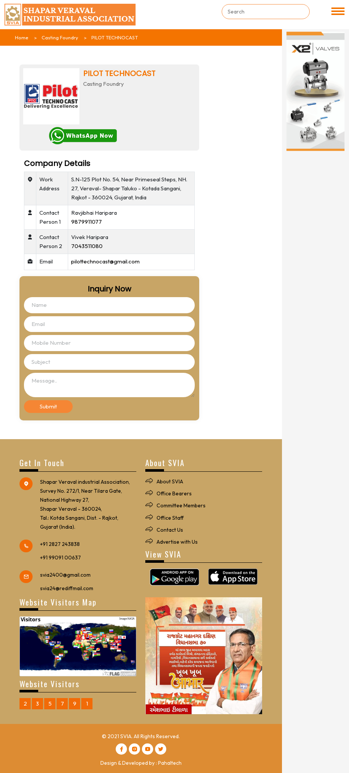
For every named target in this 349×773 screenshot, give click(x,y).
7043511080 (87, 246)
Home (21, 37)
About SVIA (170, 481)
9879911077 (86, 221)
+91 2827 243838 (60, 544)
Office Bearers (174, 493)
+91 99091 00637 (60, 557)
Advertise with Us (177, 541)
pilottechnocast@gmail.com (105, 261)
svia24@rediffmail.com (66, 588)
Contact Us (170, 529)
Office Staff (170, 517)
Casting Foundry (60, 37)
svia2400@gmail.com (65, 574)
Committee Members (181, 505)
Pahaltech (170, 763)
